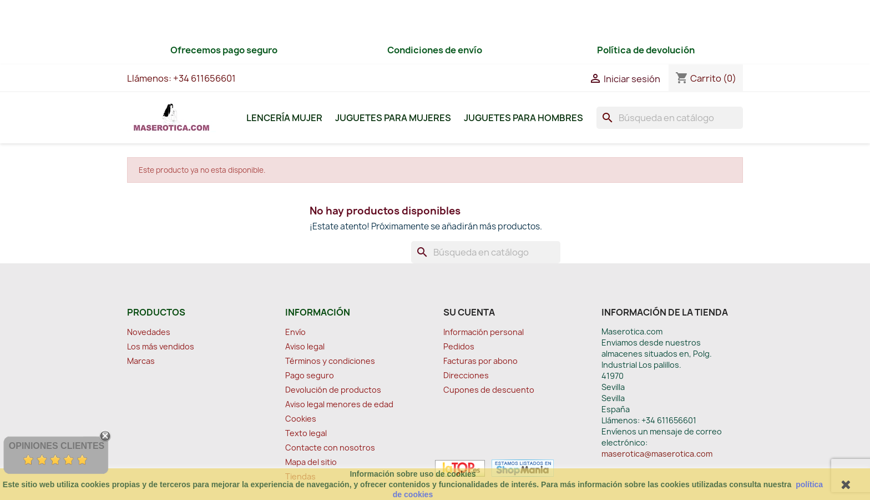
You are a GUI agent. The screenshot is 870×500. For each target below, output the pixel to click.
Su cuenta (469, 312)
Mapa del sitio (311, 462)
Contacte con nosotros (330, 447)
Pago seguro (309, 375)
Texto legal (306, 433)
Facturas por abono (480, 361)
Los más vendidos (160, 346)
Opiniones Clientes (56, 446)
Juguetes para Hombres (523, 118)
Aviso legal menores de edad (339, 404)
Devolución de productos (333, 389)
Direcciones (466, 375)
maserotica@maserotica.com (656, 453)
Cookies (300, 418)
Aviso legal (305, 346)
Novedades (148, 332)
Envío (295, 332)
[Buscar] (669, 118)
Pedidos (458, 346)
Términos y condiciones (330, 361)
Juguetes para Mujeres (393, 118)
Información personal (483, 332)
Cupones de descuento (488, 389)
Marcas (141, 361)
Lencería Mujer (284, 118)
